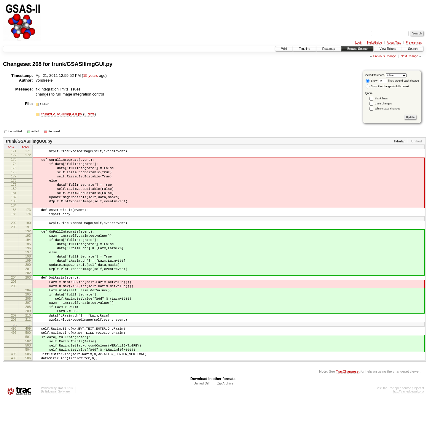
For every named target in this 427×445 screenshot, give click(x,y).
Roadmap (328, 48)
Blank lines (381, 98)
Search (413, 48)
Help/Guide (374, 42)
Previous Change (384, 56)
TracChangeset (347, 417)
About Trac (394, 42)
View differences (375, 75)
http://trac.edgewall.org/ (408, 436)
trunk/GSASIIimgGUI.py (82, 64)
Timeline (304, 48)
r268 (25, 147)
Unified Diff (202, 428)
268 (37, 64)
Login (358, 42)
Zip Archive (225, 428)
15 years (90, 75)
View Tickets (388, 48)
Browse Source (357, 48)
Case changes (383, 103)
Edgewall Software (57, 436)
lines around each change (399, 80)
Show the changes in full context (387, 86)
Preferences (414, 42)
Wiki (284, 48)
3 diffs (90, 114)
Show (371, 80)
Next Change (409, 56)
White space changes (387, 108)
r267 (11, 147)
